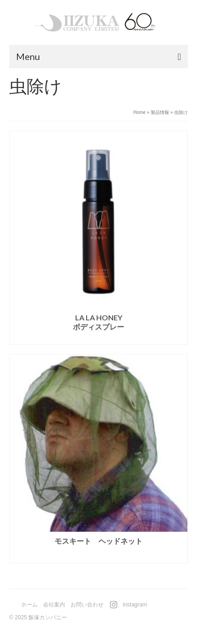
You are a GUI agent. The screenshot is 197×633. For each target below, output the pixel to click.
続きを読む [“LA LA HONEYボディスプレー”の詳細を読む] (98, 337)
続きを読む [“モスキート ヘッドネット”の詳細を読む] (98, 556)
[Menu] (98, 56)
